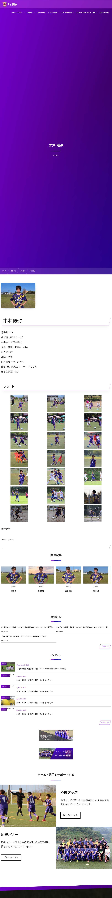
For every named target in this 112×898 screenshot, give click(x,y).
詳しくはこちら (70, 815)
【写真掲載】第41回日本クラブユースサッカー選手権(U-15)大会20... (24, 636)
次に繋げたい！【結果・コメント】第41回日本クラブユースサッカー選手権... (27, 627)
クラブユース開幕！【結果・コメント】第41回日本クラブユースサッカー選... (82, 627)
